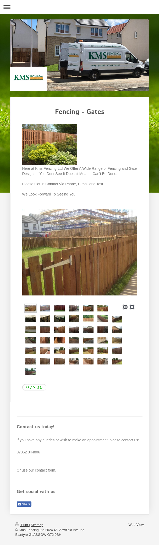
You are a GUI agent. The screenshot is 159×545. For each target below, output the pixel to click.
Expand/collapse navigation (79, 7)
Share (24, 504)
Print (22, 525)
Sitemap (37, 525)
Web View (136, 525)
